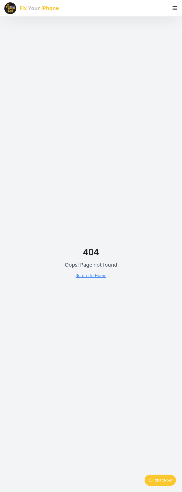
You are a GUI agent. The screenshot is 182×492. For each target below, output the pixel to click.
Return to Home (91, 275)
